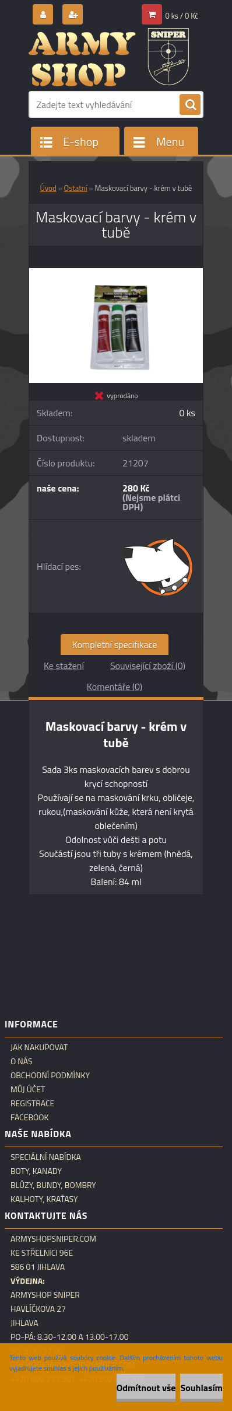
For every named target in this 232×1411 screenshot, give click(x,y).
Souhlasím (201, 1388)
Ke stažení (64, 666)
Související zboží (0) (147, 666)
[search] (190, 105)
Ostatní (75, 188)
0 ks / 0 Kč (182, 16)
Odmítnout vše (146, 1388)
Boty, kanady (36, 1171)
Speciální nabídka (45, 1157)
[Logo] (109, 57)
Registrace (32, 1103)
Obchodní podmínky (50, 1075)
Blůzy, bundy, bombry (53, 1185)
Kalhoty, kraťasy (44, 1199)
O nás (21, 1061)
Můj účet (27, 1089)
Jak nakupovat (39, 1047)
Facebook (29, 1117)
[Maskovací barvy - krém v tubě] (116, 273)
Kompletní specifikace (114, 644)
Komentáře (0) (114, 687)
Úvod (48, 188)
